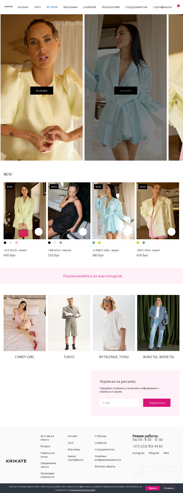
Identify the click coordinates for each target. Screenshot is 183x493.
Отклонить (169, 488)
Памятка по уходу (48, 454)
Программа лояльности (47, 475)
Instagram (138, 453)
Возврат (46, 446)
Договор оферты (105, 466)
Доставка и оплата (47, 437)
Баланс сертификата (75, 457)
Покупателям (111, 7)
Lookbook (89, 7)
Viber (166, 453)
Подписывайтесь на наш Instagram (92, 276)
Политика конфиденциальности (108, 457)
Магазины (70, 7)
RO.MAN (52, 7)
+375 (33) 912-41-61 (147, 446)
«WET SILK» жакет (148, 250)
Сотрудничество (136, 7)
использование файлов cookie (82, 490)
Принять (152, 488)
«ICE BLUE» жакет (15, 250)
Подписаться (157, 402)
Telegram (154, 453)
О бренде (101, 436)
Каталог (21, 7)
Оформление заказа (48, 464)
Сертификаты (162, 7)
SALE (37, 7)
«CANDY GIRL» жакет (105, 250)
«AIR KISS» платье (59, 250)
